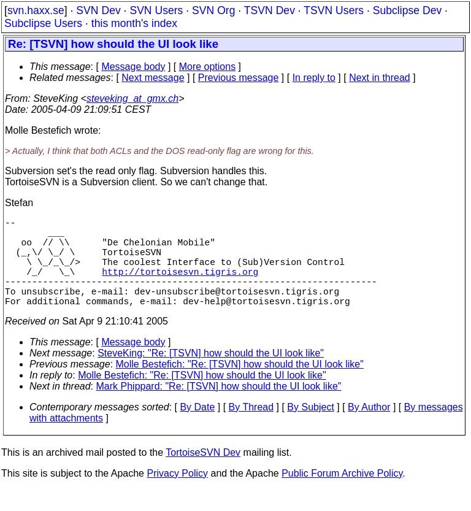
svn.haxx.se (35, 10)
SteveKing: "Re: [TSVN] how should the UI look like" (211, 375)
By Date (197, 429)
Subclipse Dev (407, 10)
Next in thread (379, 77)
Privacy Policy (177, 495)
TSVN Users (334, 10)
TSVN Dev (269, 10)
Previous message (238, 77)
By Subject (310, 429)
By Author (369, 429)
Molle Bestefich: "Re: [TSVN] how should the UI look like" (240, 386)
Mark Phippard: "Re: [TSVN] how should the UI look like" (219, 408)
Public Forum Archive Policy (341, 495)
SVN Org (213, 10)
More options (207, 66)
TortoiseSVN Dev (203, 474)
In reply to (314, 77)
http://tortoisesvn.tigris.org (180, 286)
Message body (133, 66)
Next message (152, 77)
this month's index (134, 23)
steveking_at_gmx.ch (132, 98)
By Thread (251, 429)
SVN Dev (98, 10)
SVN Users (156, 10)
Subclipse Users (43, 23)
